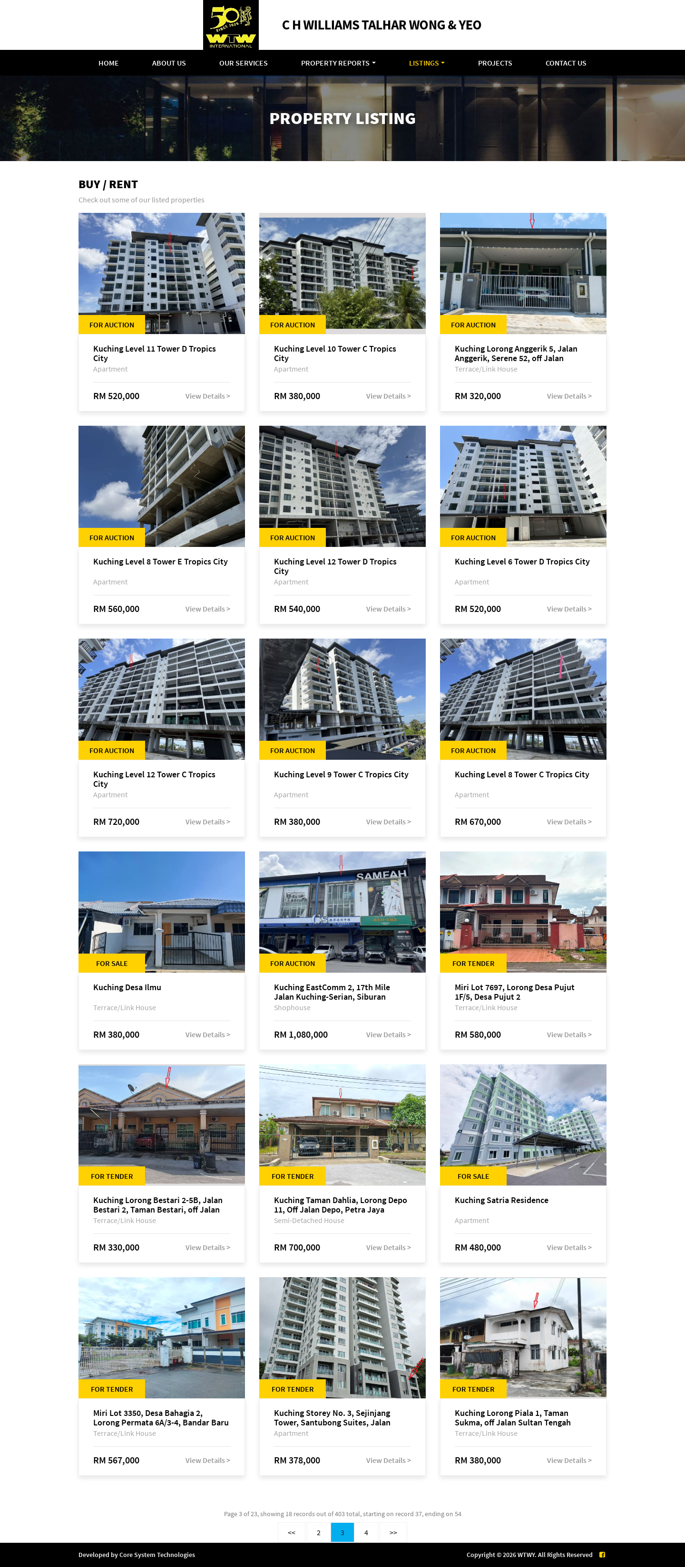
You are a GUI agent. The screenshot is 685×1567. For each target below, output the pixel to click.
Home (108, 62)
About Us (169, 62)
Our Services (243, 62)
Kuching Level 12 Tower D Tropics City (335, 566)
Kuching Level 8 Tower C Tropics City (522, 775)
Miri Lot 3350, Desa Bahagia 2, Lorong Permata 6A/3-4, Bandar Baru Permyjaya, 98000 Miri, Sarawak (161, 1417)
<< (291, 1532)
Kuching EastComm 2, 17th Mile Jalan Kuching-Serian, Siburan (332, 992)
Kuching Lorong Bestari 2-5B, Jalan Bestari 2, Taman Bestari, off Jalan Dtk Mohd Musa (158, 1204)
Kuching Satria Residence (501, 1200)
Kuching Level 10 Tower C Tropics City (335, 353)
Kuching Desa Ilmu (127, 988)
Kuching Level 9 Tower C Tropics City (341, 775)
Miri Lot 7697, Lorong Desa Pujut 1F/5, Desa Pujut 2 (515, 992)
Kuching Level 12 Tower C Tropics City (154, 779)
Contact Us (566, 62)
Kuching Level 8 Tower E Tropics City (160, 562)
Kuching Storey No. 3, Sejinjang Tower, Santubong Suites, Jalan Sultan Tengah (332, 1417)
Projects (495, 62)
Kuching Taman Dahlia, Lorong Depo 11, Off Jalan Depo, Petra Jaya (340, 1204)
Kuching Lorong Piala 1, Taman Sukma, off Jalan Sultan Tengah (513, 1417)
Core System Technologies (157, 1554)
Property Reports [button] (335, 62)
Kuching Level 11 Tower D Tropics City (154, 353)
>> (393, 1532)
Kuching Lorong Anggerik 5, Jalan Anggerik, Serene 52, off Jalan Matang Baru (516, 353)
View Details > (208, 396)
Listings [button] (424, 62)
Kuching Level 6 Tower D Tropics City (522, 562)
